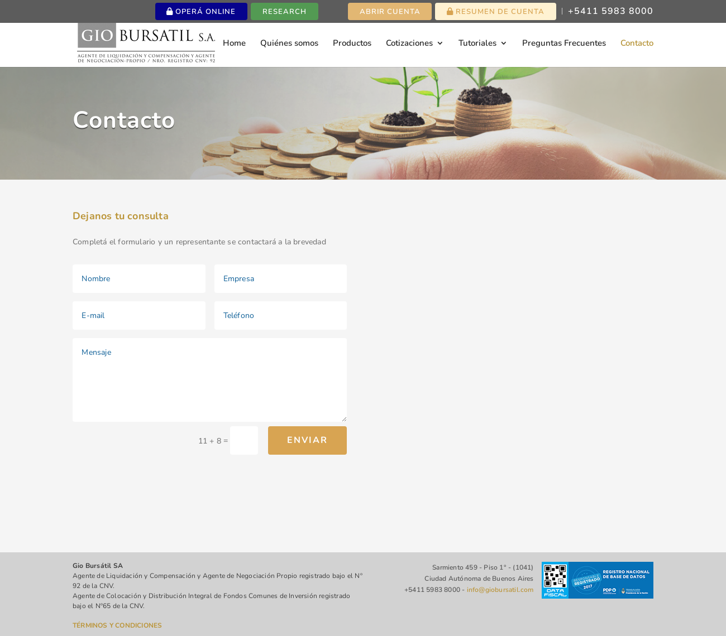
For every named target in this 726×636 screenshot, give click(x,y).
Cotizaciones (409, 44)
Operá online (201, 12)
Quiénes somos (289, 44)
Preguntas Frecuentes (564, 44)
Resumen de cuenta (495, 12)
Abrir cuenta (390, 12)
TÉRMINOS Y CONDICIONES (117, 625)
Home (234, 44)
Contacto (636, 44)
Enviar (307, 440)
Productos (352, 44)
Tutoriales (477, 44)
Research (284, 12)
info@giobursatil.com (500, 589)
